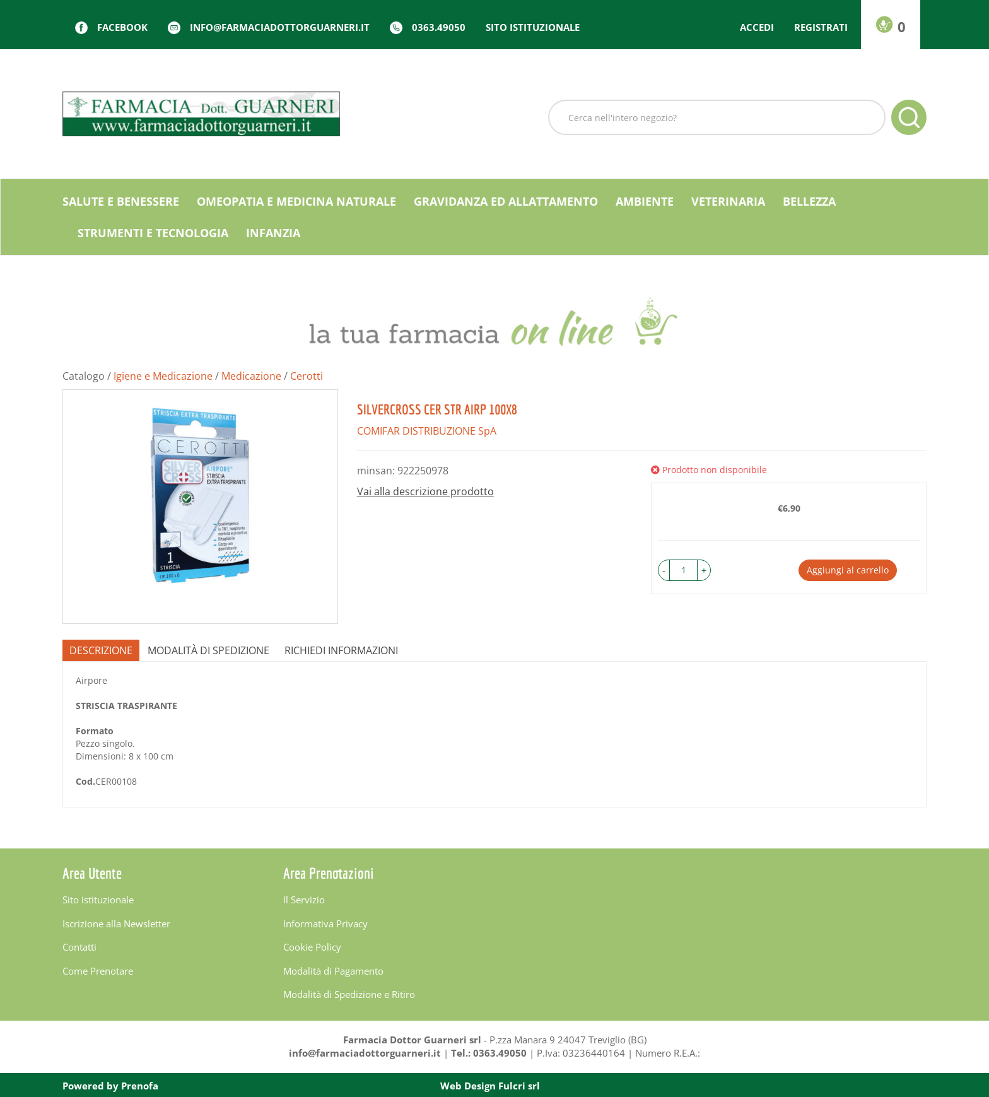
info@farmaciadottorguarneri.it (280, 27)
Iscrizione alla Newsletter (116, 923)
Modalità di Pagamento (333, 971)
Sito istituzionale (533, 27)
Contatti (79, 947)
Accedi (757, 27)
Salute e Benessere (120, 201)
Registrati (821, 27)
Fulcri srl (519, 1085)
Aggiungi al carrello (848, 570)
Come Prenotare (97, 971)
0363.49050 (438, 27)
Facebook (122, 27)
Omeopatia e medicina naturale (296, 201)
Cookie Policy (312, 947)
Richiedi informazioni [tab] (341, 650)
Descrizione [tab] (100, 650)
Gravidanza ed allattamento (506, 201)
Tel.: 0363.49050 (489, 1053)
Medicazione (251, 376)
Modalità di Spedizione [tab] (208, 650)
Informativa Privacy (325, 923)
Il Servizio (304, 899)
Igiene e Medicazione (163, 376)
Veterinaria (728, 201)
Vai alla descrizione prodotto (425, 491)
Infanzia (273, 232)
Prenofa (139, 1085)
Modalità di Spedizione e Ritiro (349, 994)
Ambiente (645, 201)
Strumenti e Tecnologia (153, 232)
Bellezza (809, 201)
